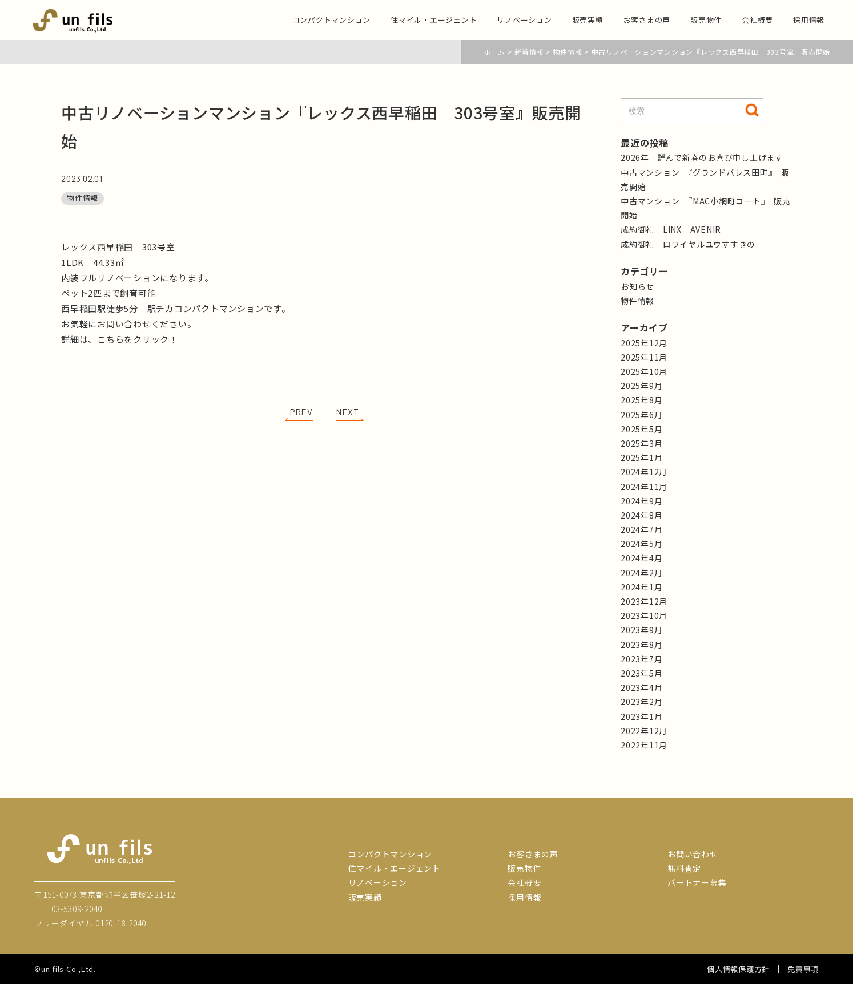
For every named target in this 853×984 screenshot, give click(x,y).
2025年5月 (641, 429)
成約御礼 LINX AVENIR (671, 229)
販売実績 (587, 19)
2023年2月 (641, 701)
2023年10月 (644, 615)
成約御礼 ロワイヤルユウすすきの (688, 244)
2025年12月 (644, 343)
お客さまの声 (647, 19)
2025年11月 (644, 357)
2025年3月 (641, 443)
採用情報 (808, 19)
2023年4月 (641, 687)
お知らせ (637, 286)
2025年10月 (644, 371)
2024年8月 (641, 515)
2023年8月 (641, 644)
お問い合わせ (692, 854)
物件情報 (82, 197)
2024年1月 (641, 587)
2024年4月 (641, 558)
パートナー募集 (696, 882)
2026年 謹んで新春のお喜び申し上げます (702, 157)
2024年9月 (641, 501)
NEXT (347, 412)
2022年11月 (644, 745)
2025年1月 (641, 457)
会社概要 (757, 19)
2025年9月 (641, 385)
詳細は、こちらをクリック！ (119, 339)
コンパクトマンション (331, 19)
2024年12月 (644, 471)
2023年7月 (641, 659)
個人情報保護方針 (738, 968)
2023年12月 (644, 601)
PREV (301, 412)
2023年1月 (641, 716)
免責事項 (803, 968)
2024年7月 (641, 529)
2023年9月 (641, 629)
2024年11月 (644, 486)
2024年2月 (641, 572)
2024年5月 (641, 543)
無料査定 (684, 868)
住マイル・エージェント (434, 19)
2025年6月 (641, 414)
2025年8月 (641, 400)
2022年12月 (644, 730)
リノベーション (524, 19)
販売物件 (706, 19)
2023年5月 (641, 673)
